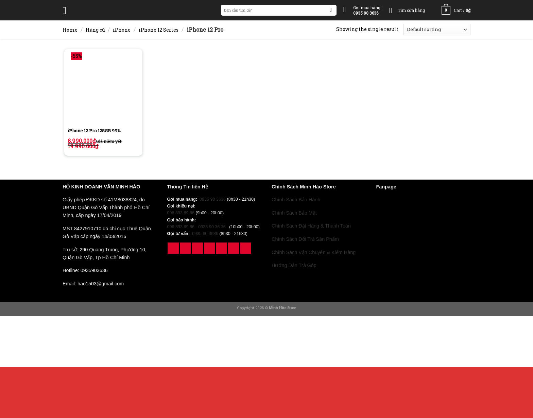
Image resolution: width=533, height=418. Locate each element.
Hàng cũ (95, 30)
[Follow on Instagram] (185, 248)
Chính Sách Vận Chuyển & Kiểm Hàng (314, 252)
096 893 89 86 (181, 213)
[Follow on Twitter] (209, 248)
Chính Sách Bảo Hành (296, 199)
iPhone (122, 30)
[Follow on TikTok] (197, 248)
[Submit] (331, 10)
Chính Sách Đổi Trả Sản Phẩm (305, 239)
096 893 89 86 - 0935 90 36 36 (197, 226)
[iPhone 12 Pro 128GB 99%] (103, 88)
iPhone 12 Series (158, 30)
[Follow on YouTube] (233, 248)
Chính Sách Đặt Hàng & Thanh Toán (311, 226)
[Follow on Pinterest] (221, 248)
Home (70, 30)
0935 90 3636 (213, 199)
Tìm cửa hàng (411, 10)
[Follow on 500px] (246, 248)
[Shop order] (436, 29)
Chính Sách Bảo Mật (294, 213)
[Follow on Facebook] (173, 248)
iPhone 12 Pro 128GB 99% (94, 131)
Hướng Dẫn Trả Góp (294, 265)
